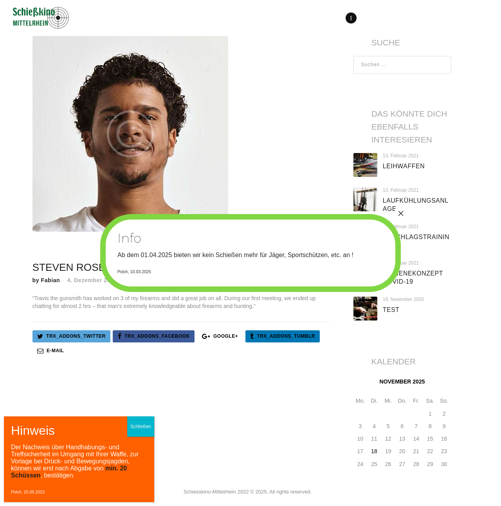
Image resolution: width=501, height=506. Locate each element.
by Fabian (47, 280)
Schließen (140, 426)
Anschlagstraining (416, 241)
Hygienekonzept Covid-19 (413, 277)
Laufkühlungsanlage (416, 204)
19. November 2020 (403, 299)
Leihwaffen (404, 166)
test (391, 309)
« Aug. (361, 474)
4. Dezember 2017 (92, 280)
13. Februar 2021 (401, 155)
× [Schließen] (400, 213)
